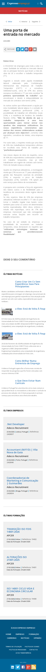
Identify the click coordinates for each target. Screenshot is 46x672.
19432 (23, 535)
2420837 (23, 429)
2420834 (23, 485)
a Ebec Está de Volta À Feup (30, 308)
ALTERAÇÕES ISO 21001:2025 (17, 558)
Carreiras (11, 638)
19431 (23, 563)
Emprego (20, 634)
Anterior (23, 22)
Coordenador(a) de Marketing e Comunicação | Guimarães (22, 480)
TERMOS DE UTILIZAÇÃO (14, 646)
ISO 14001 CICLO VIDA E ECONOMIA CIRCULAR (20, 590)
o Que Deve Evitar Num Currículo (28, 382)
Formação (34, 634)
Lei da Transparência (23, 653)
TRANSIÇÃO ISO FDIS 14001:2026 (19, 530)
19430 (23, 594)
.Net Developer (16, 424)
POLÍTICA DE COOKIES (32, 646)
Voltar (9, 22)
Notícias (25, 638)
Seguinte (36, 22)
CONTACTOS (33, 650)
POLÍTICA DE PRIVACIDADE (17, 650)
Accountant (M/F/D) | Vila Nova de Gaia (22, 451)
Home (8, 634)
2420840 (23, 456)
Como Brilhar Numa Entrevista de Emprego (27, 362)
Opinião (37, 638)
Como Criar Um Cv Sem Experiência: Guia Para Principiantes (27, 284)
